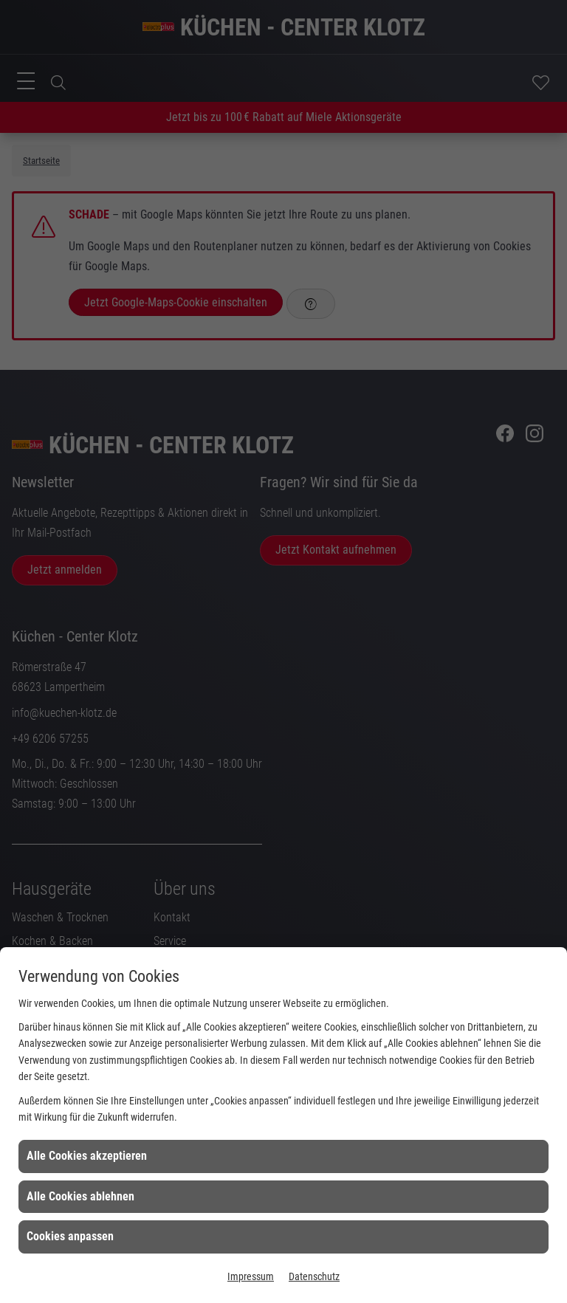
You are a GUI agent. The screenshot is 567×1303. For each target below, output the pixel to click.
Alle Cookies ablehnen (80, 1196)
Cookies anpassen (70, 1236)
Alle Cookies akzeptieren (87, 1156)
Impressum (250, 1276)
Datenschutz (314, 1276)
